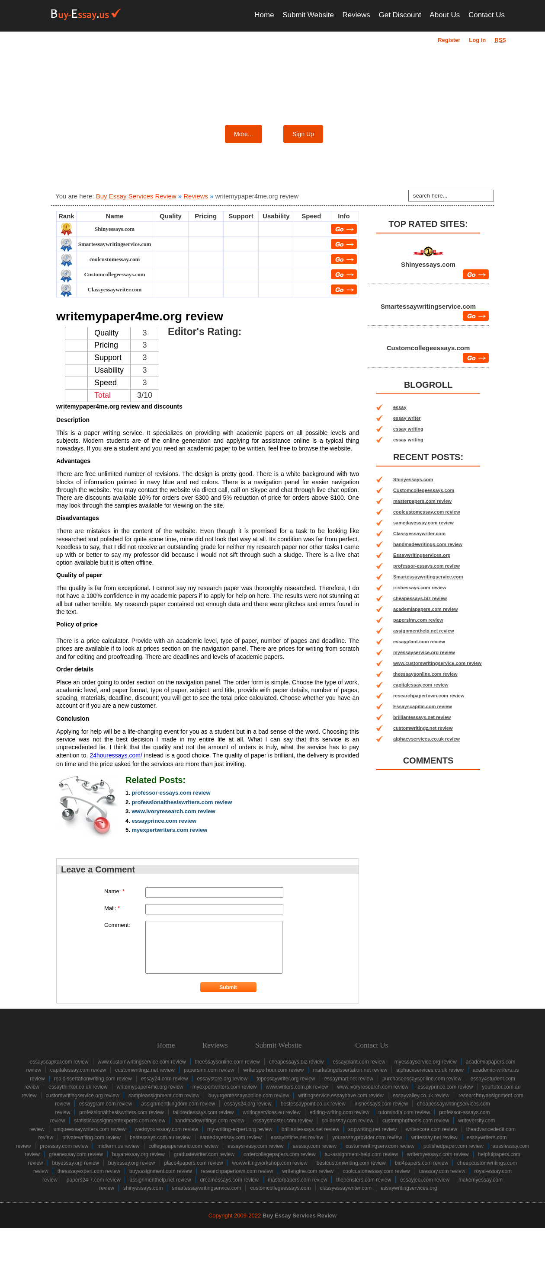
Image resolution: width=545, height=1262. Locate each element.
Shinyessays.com (115, 229)
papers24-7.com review (94, 1180)
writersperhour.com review (273, 1070)
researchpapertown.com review (428, 695)
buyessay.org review (75, 1163)
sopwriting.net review (372, 1129)
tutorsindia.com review (404, 1112)
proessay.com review (64, 1146)
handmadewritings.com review (427, 544)
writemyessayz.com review (438, 1154)
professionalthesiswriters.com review (181, 802)
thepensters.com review (363, 1180)
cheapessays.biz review (420, 598)
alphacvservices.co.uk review (426, 738)
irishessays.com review (419, 587)
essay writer (407, 418)
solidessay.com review (347, 1121)
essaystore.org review (222, 1079)
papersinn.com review (418, 620)
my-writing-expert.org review (239, 1129)
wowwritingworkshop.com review (270, 1163)
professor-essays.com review (170, 792)
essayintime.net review (297, 1137)
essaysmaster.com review (283, 1121)
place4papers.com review (193, 1163)
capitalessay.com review (421, 684)
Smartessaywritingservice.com (114, 244)
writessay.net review (434, 1137)
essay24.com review (164, 1079)
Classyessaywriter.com (115, 289)
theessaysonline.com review (425, 674)
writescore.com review (431, 1129)
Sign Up (303, 134)
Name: (114, 891)
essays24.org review (247, 1104)
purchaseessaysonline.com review (422, 1079)
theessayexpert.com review (89, 1171)
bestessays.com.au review (160, 1137)
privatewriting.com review (91, 1137)
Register (449, 40)
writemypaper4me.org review (150, 1087)
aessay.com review (315, 1146)
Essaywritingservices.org (422, 555)
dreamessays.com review (229, 1180)
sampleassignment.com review (163, 1096)
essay (400, 407)
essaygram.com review (105, 1104)
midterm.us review (118, 1146)
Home (264, 15)
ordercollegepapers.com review (280, 1154)
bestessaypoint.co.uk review (313, 1104)
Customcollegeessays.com (114, 274)
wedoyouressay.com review (166, 1129)
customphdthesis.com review (415, 1121)
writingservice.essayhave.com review (340, 1096)
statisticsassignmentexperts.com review (119, 1121)
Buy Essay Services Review (136, 196)
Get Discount (399, 15)
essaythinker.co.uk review (78, 1087)
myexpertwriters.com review (169, 830)
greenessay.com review (76, 1154)
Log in (477, 40)
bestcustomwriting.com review (351, 1163)
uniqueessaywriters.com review (90, 1129)
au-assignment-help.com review (361, 1154)
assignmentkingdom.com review (178, 1104)
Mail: (112, 908)
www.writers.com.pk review (297, 1087)
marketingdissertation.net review (350, 1070)
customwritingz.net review (423, 728)
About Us (445, 15)
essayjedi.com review (424, 1180)
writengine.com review (308, 1171)
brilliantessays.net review (422, 717)
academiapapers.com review (425, 609)
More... (243, 134)
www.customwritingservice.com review (437, 663)
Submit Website (308, 15)
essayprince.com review (163, 821)
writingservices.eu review (271, 1112)
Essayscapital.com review (422, 706)
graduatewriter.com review (204, 1154)
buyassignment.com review (160, 1171)
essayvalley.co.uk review (421, 1096)
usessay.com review (442, 1171)
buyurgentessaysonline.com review (248, 1096)
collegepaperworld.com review (183, 1146)
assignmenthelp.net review (423, 630)
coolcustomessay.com (115, 259)
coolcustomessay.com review (426, 511)
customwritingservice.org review (82, 1096)
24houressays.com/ (116, 755)
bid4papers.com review (421, 1163)
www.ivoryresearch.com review (173, 811)
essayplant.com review (419, 641)
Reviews (356, 15)
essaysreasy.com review (256, 1146)
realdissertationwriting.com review (93, 1079)
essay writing (408, 428)
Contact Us (486, 15)
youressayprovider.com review (367, 1137)
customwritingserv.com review (380, 1146)
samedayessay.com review (423, 522)
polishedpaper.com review (453, 1146)
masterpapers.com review (422, 501)
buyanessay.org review (138, 1154)
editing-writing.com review (339, 1112)
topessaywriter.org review (285, 1079)
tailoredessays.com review (203, 1112)
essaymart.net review (348, 1079)
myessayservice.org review (424, 652)
